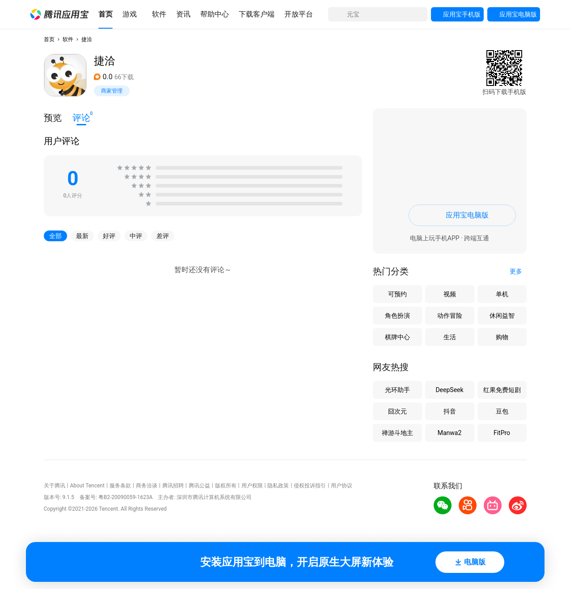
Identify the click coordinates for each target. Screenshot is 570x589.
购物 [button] (502, 337)
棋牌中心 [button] (397, 337)
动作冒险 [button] (449, 315)
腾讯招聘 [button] (173, 485)
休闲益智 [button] (502, 315)
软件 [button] (68, 39)
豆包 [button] (502, 411)
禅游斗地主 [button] (397, 432)
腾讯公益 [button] (199, 485)
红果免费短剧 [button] (502, 389)
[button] (59, 14)
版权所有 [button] (225, 485)
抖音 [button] (449, 411)
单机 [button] (502, 294)
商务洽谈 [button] (146, 485)
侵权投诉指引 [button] (310, 485)
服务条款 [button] (120, 485)
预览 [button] (53, 117)
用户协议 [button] (341, 485)
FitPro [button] (502, 432)
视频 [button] (449, 294)
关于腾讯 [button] (54, 485)
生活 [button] (449, 337)
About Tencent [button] (87, 485)
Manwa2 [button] (450, 432)
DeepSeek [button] (449, 389)
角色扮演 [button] (397, 315)
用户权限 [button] (252, 485)
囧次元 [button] (397, 411)
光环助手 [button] (397, 389)
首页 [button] (49, 39)
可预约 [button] (397, 294)
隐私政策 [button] (278, 485)
